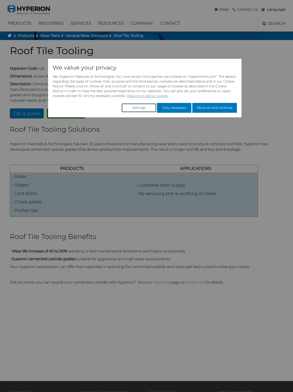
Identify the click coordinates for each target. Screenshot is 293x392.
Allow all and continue (214, 108)
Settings (139, 108)
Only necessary (174, 108)
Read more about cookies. (148, 96)
